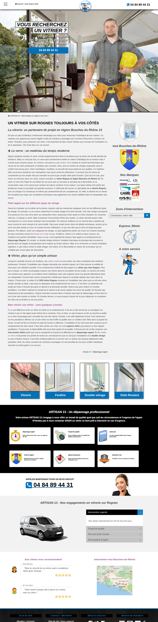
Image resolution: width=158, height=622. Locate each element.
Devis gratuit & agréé (98, 540)
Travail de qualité (96, 528)
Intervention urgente (97, 512)
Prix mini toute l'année (98, 534)
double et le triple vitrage (44, 234)
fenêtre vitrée (65, 163)
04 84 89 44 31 (137, 4)
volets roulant (54, 261)
